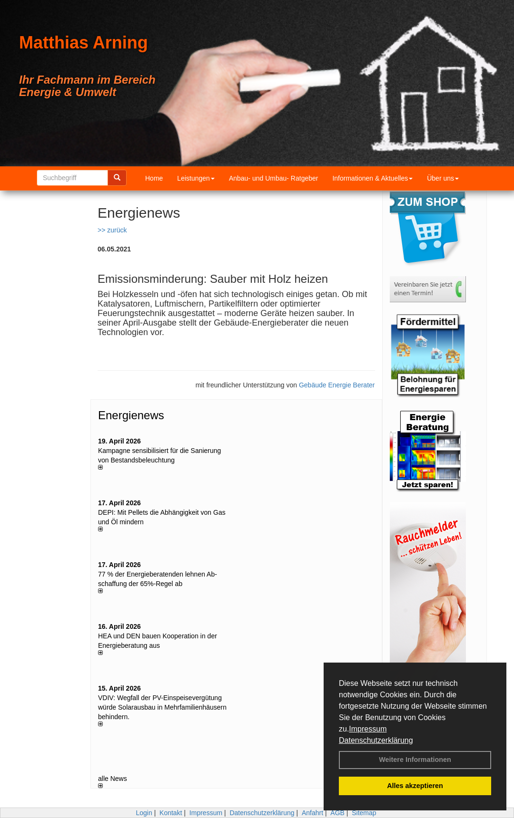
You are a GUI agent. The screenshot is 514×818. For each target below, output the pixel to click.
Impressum (367, 729)
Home (154, 178)
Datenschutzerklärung (376, 740)
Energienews (131, 415)
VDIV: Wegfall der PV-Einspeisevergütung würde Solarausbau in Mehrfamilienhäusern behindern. (162, 707)
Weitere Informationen (415, 759)
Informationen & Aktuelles (372, 178)
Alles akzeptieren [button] (415, 785)
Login (144, 813)
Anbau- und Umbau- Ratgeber (273, 178)
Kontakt (170, 813)
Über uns (443, 178)
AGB (337, 813)
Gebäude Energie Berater (337, 385)
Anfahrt (312, 813)
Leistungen (196, 178)
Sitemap (364, 813)
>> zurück (112, 230)
